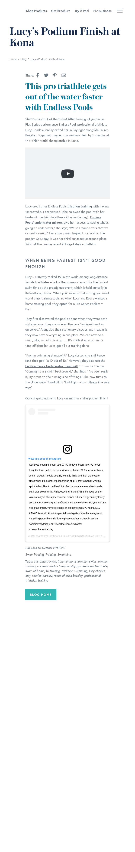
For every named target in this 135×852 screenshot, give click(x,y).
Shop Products (36, 11)
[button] (37, 75)
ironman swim (86, 561)
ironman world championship (56, 566)
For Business (102, 11)
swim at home (34, 571)
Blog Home (41, 594)
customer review (45, 561)
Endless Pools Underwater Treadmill (51, 366)
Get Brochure (60, 11)
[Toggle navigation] (120, 10)
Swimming (64, 554)
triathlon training (79, 206)
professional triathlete (92, 566)
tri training (53, 571)
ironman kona (67, 561)
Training (50, 554)
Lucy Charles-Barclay (59, 536)
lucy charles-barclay (38, 575)
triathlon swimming (74, 571)
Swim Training (34, 554)
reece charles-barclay (68, 575)
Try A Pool (82, 11)
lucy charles (97, 571)
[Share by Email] (63, 75)
